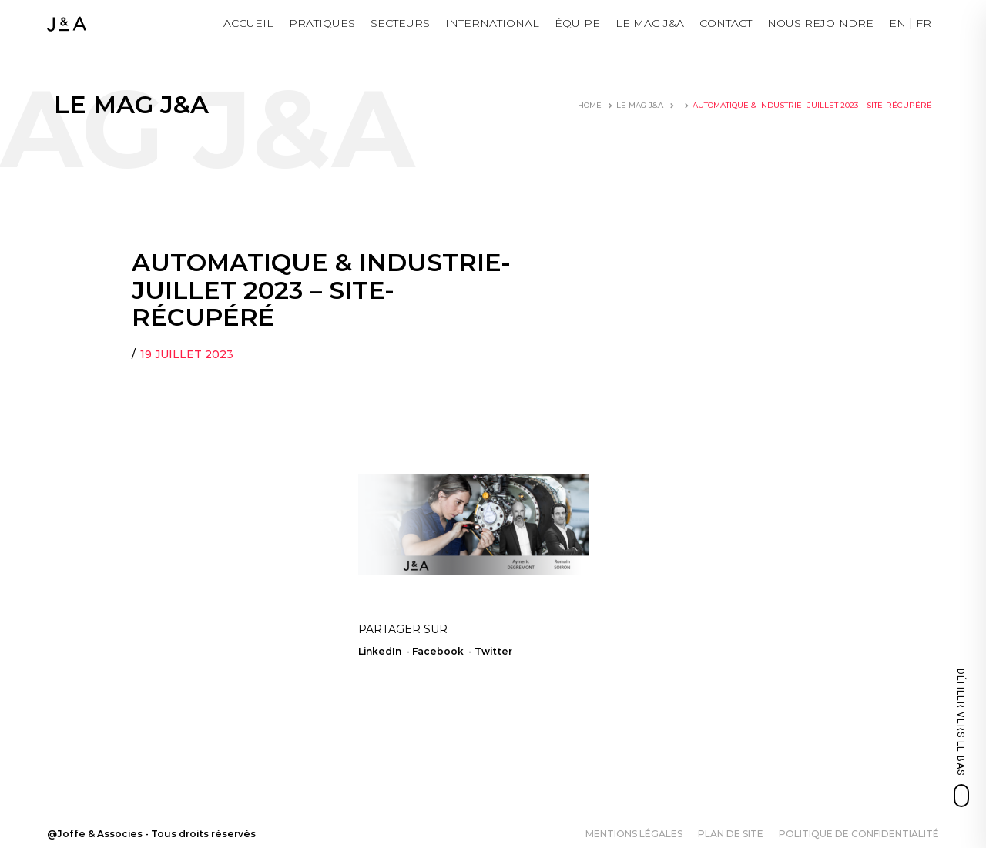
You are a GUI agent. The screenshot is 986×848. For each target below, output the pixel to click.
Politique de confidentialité (859, 834)
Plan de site (730, 834)
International (492, 23)
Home (590, 105)
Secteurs (400, 23)
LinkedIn (379, 651)
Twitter (493, 651)
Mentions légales (633, 834)
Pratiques (322, 23)
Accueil (248, 23)
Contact (725, 23)
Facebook (438, 651)
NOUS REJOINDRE (820, 23)
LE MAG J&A (649, 23)
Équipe (577, 23)
